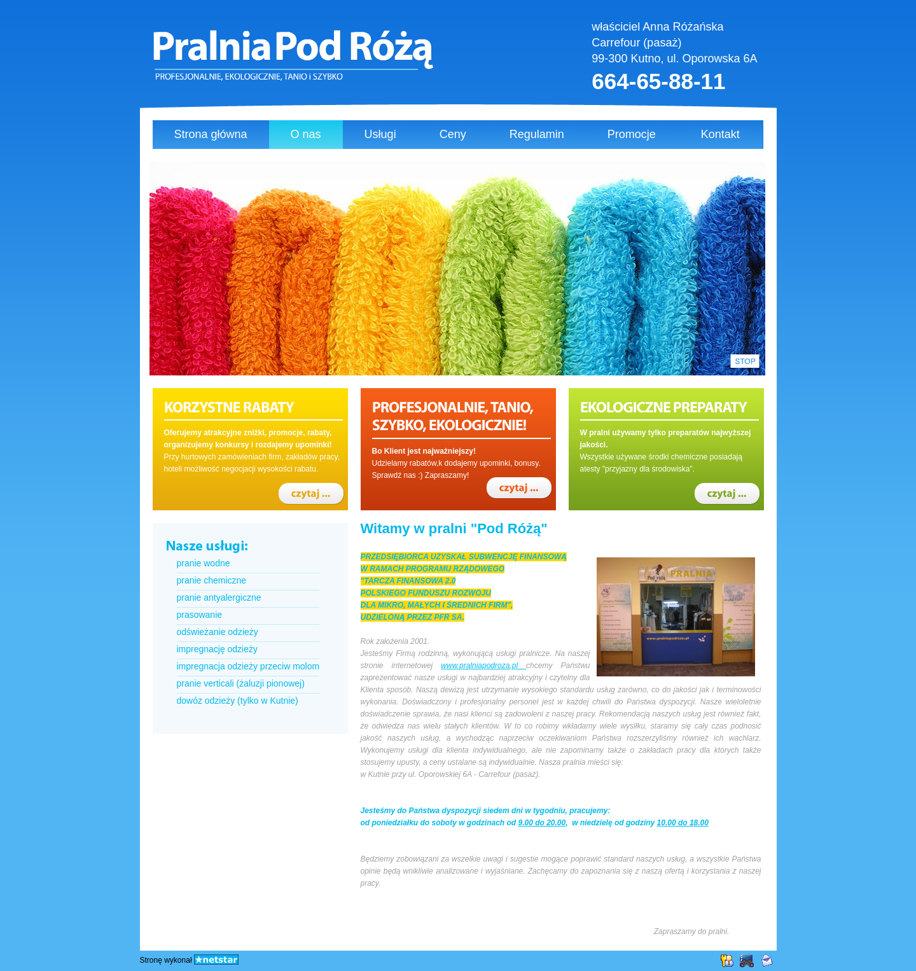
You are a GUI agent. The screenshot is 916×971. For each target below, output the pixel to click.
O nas (306, 134)
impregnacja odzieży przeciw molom (248, 666)
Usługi (380, 134)
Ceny (453, 134)
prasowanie (200, 615)
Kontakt (720, 134)
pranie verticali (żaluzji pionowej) (241, 683)
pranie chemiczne (212, 580)
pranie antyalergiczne (219, 597)
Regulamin (537, 134)
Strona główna (210, 134)
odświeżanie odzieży (217, 632)
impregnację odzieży (217, 649)
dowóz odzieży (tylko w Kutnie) (237, 700)
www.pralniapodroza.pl (483, 665)
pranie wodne (203, 563)
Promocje (631, 134)
